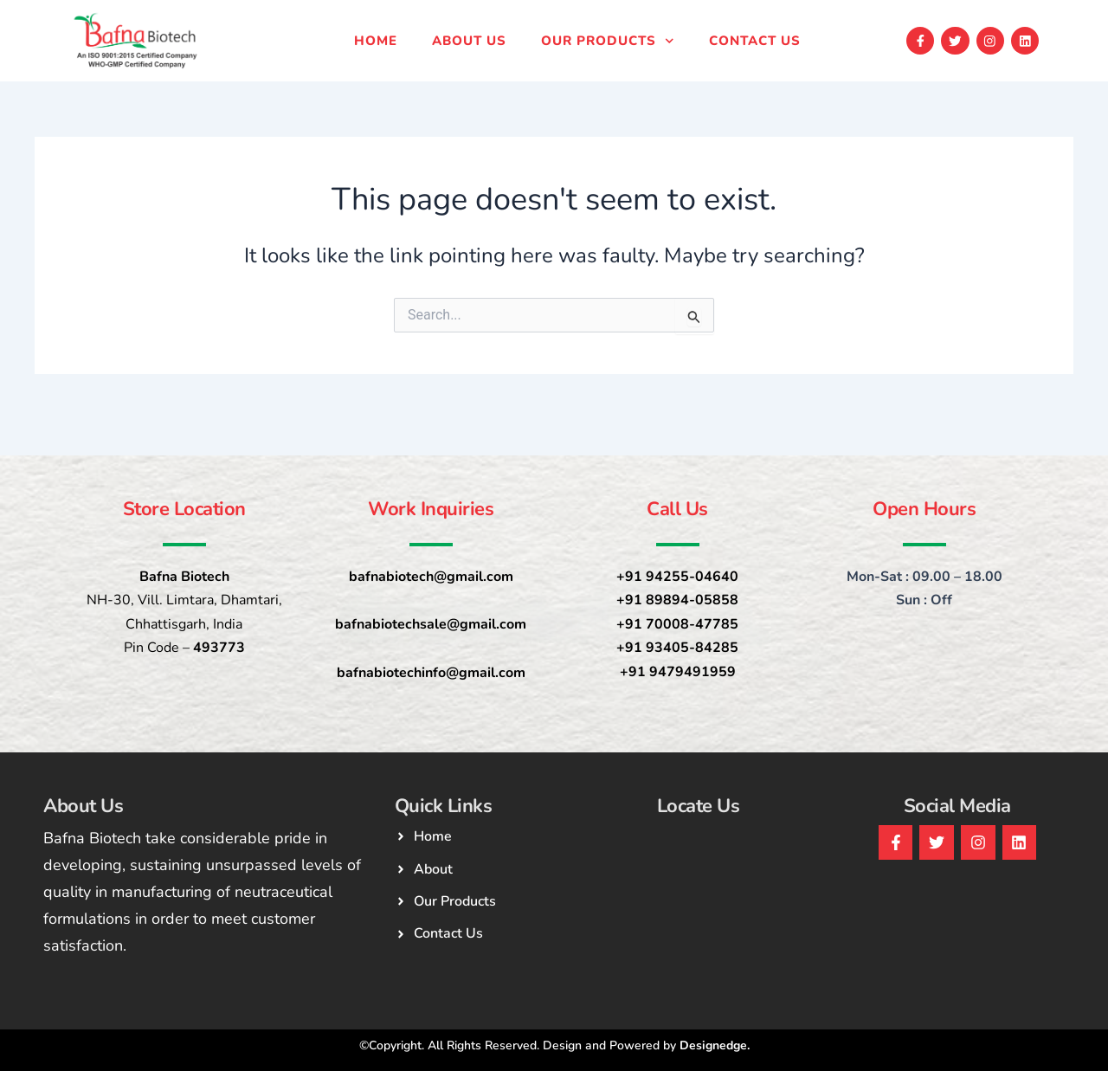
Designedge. (715, 1045)
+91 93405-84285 (677, 647)
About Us (469, 40)
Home (375, 40)
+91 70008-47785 (677, 624)
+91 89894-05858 (677, 600)
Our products (607, 41)
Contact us (755, 40)
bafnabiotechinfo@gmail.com (431, 672)
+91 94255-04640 (677, 576)
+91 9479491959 (678, 671)
